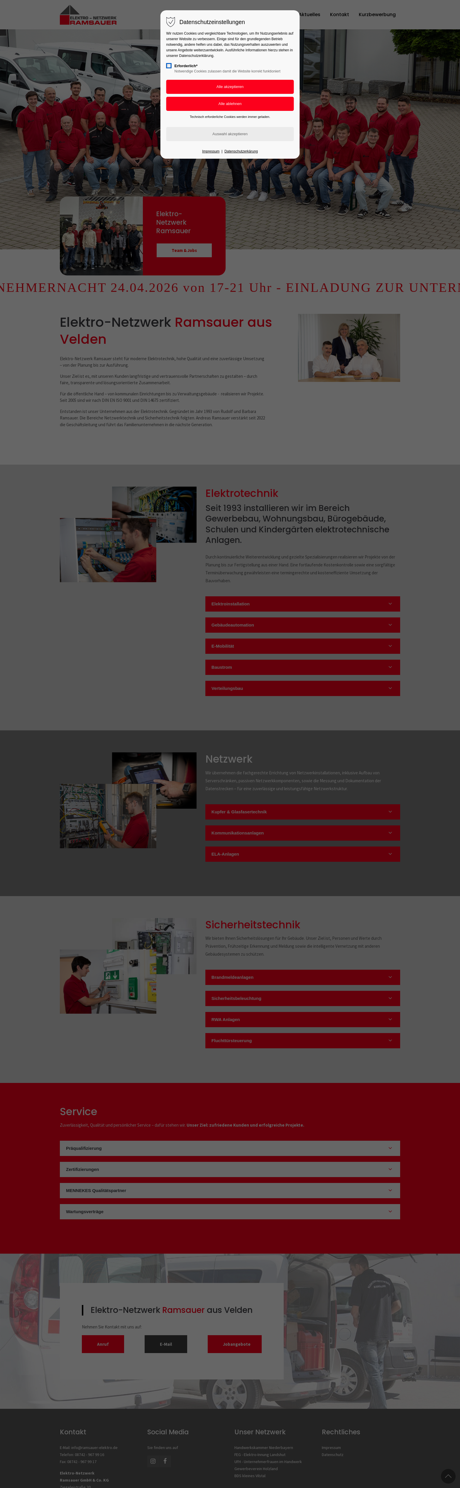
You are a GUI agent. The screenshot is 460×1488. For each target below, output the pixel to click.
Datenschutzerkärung (241, 151)
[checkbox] (169, 65)
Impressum (210, 151)
